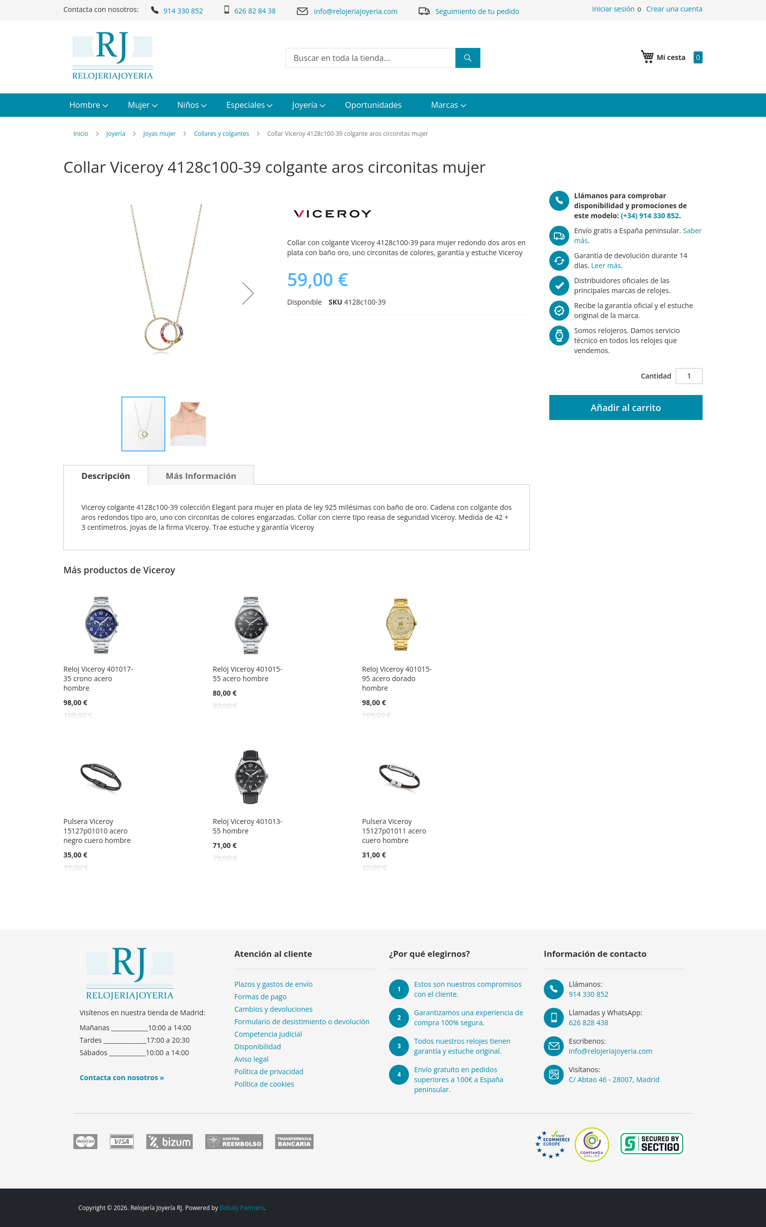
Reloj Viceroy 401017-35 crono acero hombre (98, 678)
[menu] (383, 105)
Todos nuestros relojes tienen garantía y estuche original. (462, 1046)
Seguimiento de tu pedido (468, 10)
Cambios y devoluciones (273, 1009)
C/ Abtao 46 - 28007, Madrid (614, 1079)
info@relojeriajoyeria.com (346, 11)
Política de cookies (264, 1084)
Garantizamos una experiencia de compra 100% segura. (468, 1017)
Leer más (606, 265)
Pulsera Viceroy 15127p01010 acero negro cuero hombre (97, 831)
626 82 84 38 (249, 10)
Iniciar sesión (613, 8)
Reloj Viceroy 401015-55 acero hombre (247, 673)
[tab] (105, 475)
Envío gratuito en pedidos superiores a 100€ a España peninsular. (458, 1079)
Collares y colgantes (221, 133)
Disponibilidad (257, 1046)
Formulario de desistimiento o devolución (302, 1021)
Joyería (115, 133)
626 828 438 (588, 1022)
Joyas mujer (159, 133)
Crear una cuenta (674, 8)
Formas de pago (260, 996)
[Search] (467, 58)
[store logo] (112, 56)
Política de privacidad (268, 1071)
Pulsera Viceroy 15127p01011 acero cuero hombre (394, 831)
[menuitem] (87, 105)
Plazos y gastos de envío (273, 984)
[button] (248, 293)
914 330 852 (176, 9)
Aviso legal (251, 1059)
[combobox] (383, 58)
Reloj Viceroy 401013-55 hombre (247, 826)
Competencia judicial (268, 1034)
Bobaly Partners (242, 1208)
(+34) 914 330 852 (650, 215)
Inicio (80, 133)
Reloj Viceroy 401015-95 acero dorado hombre (396, 678)
